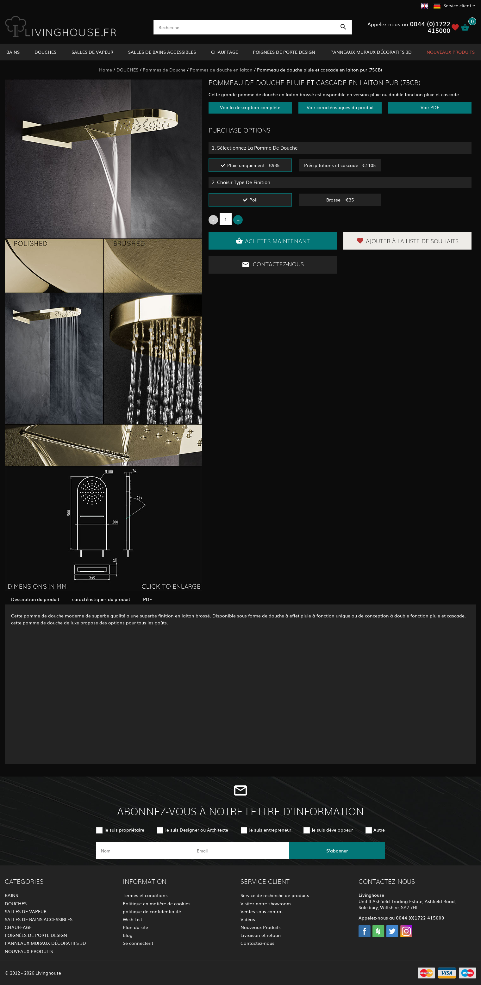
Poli (253, 199)
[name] (144, 850)
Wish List (132, 919)
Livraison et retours (261, 935)
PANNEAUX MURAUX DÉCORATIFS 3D (371, 52)
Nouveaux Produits (260, 927)
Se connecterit (138, 943)
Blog (128, 935)
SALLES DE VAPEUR (92, 52)
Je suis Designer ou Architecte (196, 830)
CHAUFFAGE (224, 52)
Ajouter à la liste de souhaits (407, 241)
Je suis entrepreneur (270, 830)
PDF (147, 599)
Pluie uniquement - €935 (253, 165)
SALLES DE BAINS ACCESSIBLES (162, 52)
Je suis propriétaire (124, 830)
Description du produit (35, 599)
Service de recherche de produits (274, 895)
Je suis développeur (332, 830)
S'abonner (337, 850)
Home (105, 69)
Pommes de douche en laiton (221, 69)
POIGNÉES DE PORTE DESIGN (284, 52)
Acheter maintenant (272, 241)
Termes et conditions (145, 895)
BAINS (13, 52)
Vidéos (247, 919)
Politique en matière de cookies (157, 903)
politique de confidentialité (152, 911)
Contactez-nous (273, 265)
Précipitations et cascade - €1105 (340, 165)
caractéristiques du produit (101, 599)
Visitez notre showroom (265, 903)
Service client (457, 5)
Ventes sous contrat (261, 911)
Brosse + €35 (340, 199)
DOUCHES (45, 52)
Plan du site (135, 927)
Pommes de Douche (164, 69)
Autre (379, 830)
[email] (240, 850)
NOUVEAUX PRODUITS (451, 52)
